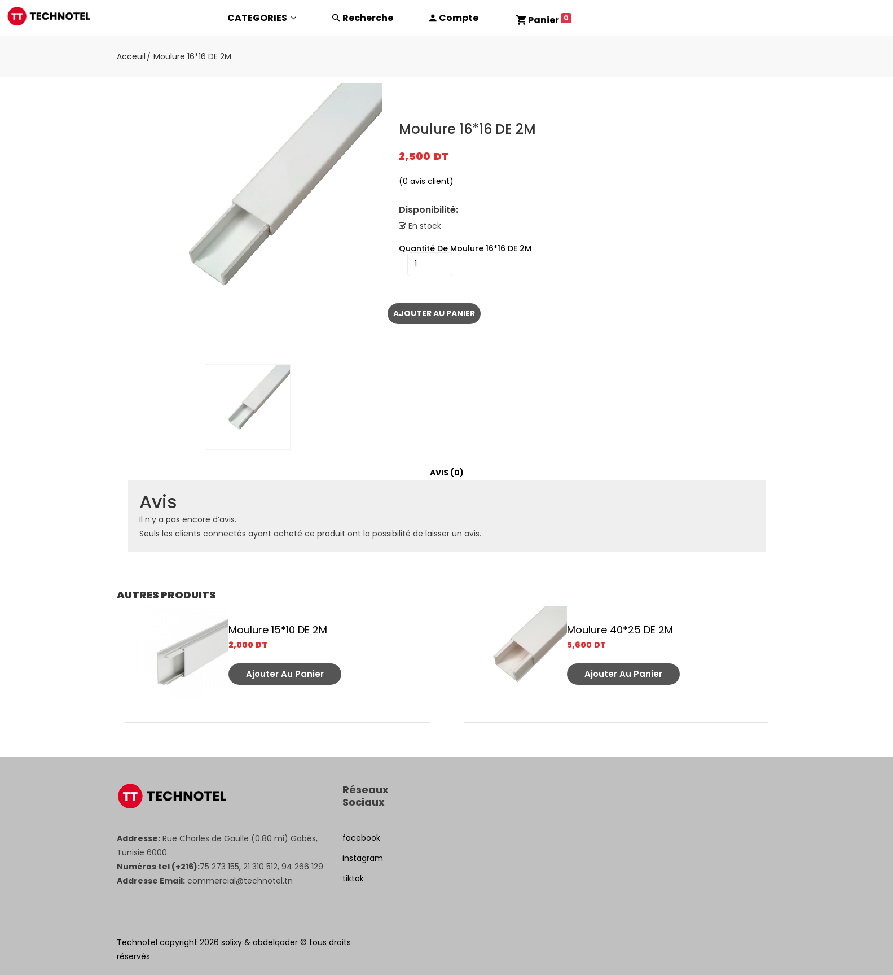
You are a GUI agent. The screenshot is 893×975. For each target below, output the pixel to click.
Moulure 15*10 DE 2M (277, 630)
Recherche (367, 17)
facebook (361, 837)
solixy (231, 942)
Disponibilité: (428, 210)
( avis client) (426, 181)
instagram (362, 858)
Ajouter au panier (434, 313)
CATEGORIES (261, 17)
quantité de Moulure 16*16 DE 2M (465, 248)
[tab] (447, 473)
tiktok (353, 878)
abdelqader (275, 942)
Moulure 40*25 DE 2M (620, 630)
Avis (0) (447, 472)
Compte (458, 17)
